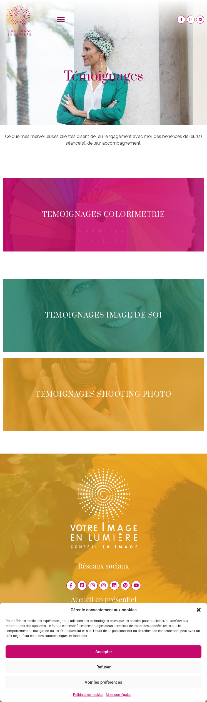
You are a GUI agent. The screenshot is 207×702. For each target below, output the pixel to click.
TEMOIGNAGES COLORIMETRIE (103, 214)
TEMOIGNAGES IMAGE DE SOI (103, 315)
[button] (198, 610)
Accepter (103, 651)
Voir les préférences (103, 682)
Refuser (103, 667)
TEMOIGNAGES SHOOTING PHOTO (103, 394)
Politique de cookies (88, 695)
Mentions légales (118, 695)
